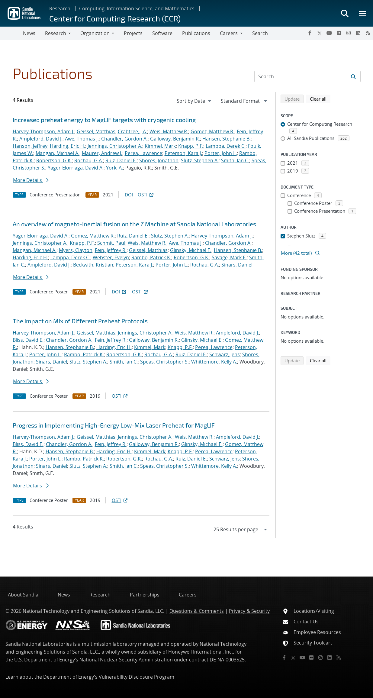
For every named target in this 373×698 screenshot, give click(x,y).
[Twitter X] (319, 32)
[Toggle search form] (344, 13)
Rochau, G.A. (88, 160)
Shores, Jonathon (158, 160)
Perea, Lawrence (143, 153)
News (29, 33)
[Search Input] (307, 76)
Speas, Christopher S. (164, 361)
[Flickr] (338, 32)
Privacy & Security (249, 611)
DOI (129, 195)
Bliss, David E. (28, 340)
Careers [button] (229, 33)
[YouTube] (329, 32)
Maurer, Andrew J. (102, 153)
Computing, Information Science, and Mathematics (137, 8)
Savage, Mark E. (229, 257)
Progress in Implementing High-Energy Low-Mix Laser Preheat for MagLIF (114, 425)
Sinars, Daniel (236, 264)
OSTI (146, 195)
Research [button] (55, 33)
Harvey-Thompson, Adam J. (43, 131)
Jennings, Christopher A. (115, 146)
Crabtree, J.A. (132, 131)
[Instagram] (348, 32)
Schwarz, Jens (224, 354)
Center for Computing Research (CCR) (115, 18)
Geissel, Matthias (96, 131)
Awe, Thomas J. (82, 138)
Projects (133, 33)
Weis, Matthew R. (169, 131)
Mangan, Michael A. (57, 153)
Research (59, 8)
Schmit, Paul (111, 243)
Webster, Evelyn (111, 257)
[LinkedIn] (358, 32)
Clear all (320, 98)
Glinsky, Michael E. (190, 250)
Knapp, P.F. (190, 146)
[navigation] (194, 101)
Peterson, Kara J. (183, 153)
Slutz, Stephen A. (200, 160)
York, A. (114, 167)
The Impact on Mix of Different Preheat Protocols (80, 321)
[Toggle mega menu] (362, 13)
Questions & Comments (196, 611)
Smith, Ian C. (235, 160)
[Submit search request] (353, 76)
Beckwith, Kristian (93, 264)
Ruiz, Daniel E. (121, 160)
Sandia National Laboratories (38, 644)
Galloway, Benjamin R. (175, 138)
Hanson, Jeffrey (30, 146)
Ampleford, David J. (41, 138)
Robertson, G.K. (54, 160)
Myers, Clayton (75, 250)
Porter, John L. (220, 153)
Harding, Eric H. (67, 146)
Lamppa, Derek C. (226, 146)
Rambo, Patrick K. (151, 257)
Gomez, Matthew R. (212, 131)
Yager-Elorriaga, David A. (76, 167)
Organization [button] (95, 33)
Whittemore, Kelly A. (214, 361)
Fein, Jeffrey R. (111, 250)
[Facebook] (309, 32)
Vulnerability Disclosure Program (136, 677)
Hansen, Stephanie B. (226, 138)
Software (162, 33)
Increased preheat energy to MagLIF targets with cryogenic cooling (104, 119)
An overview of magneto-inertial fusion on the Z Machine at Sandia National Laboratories (134, 224)
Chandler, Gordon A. (124, 138)
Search (260, 33)
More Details (31, 180)
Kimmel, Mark (160, 146)
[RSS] (367, 32)
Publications (196, 33)
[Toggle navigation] (11, 33)
